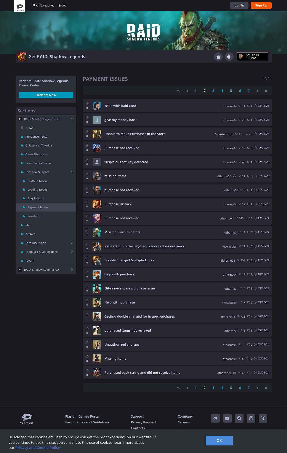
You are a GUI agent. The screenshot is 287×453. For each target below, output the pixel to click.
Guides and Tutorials (39, 145)
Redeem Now (46, 95)
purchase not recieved (121, 190)
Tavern (30, 260)
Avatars (30, 234)
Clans (29, 225)
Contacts (138, 428)
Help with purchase (119, 302)
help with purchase (119, 274)
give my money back (120, 120)
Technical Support (37, 172)
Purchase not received (121, 148)
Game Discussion (37, 154)
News (30, 128)
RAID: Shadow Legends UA (41, 270)
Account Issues (37, 181)
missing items (115, 176)
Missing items (115, 358)
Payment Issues (38, 207)
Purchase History (117, 204)
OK (219, 440)
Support (137, 416)
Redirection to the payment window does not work (144, 246)
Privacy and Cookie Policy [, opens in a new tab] (38, 447)
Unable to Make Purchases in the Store (134, 134)
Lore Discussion (36, 243)
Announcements (36, 136)
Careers (184, 422)
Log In (239, 5)
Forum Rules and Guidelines (87, 422)
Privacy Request (143, 422)
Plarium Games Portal (82, 416)
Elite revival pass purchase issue (129, 288)
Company (185, 416)
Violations (34, 216)
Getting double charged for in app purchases (139, 316)
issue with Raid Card (120, 106)
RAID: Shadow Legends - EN (42, 119)
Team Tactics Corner (39, 163)
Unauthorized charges (121, 344)
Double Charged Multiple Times (129, 260)
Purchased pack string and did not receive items (142, 372)
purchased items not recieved (127, 330)
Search (62, 5)
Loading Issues (37, 189)
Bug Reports (36, 198)
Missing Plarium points (122, 232)
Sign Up (261, 5)
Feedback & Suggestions (42, 252)
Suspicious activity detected (126, 162)
